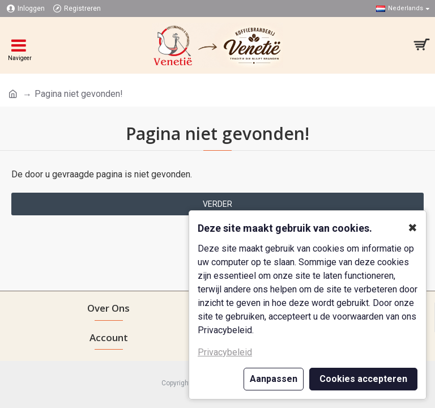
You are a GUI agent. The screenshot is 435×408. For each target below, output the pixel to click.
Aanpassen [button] (273, 378)
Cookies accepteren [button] (363, 378)
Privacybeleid (225, 352)
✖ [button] (412, 228)
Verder (217, 204)
